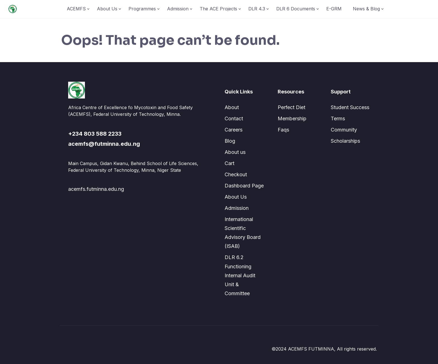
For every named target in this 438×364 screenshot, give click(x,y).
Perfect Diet (291, 107)
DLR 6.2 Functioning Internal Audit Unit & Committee (240, 275)
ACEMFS (76, 8)
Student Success (350, 107)
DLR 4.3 (256, 8)
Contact (234, 118)
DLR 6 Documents (295, 8)
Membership (292, 118)
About (232, 107)
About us (235, 152)
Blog (230, 141)
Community (344, 130)
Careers (233, 130)
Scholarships (345, 141)
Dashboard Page (244, 186)
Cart (229, 163)
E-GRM (334, 8)
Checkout (236, 174)
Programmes (142, 8)
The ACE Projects (218, 8)
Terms (338, 118)
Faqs (283, 130)
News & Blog (366, 8)
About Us (107, 8)
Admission (178, 8)
